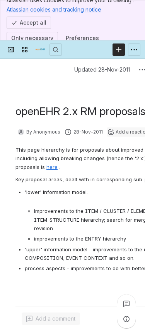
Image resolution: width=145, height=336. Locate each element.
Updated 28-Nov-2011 (102, 69)
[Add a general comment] (51, 319)
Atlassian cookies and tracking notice (54, 9)
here (52, 167)
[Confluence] (40, 49)
